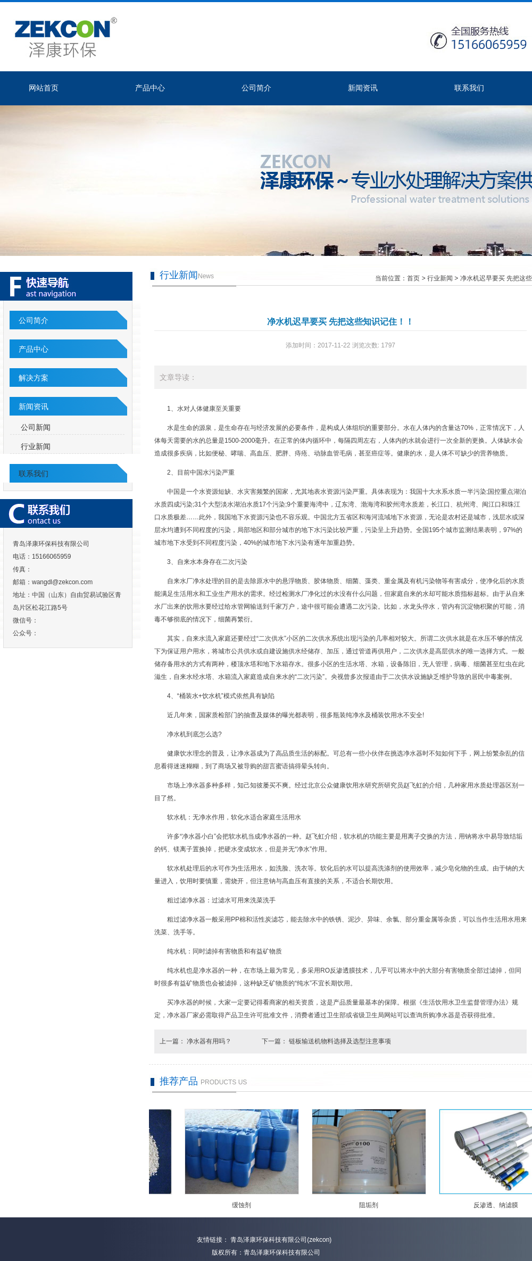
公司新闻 (36, 427)
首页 (413, 278)
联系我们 (469, 88)
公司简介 (256, 88)
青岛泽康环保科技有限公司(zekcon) (280, 1239)
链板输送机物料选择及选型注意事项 (340, 1041)
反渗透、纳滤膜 (497, 1205)
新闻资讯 (363, 88)
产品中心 (150, 88)
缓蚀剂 (243, 1205)
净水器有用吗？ (210, 1041)
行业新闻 (36, 446)
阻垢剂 (370, 1205)
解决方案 (33, 378)
